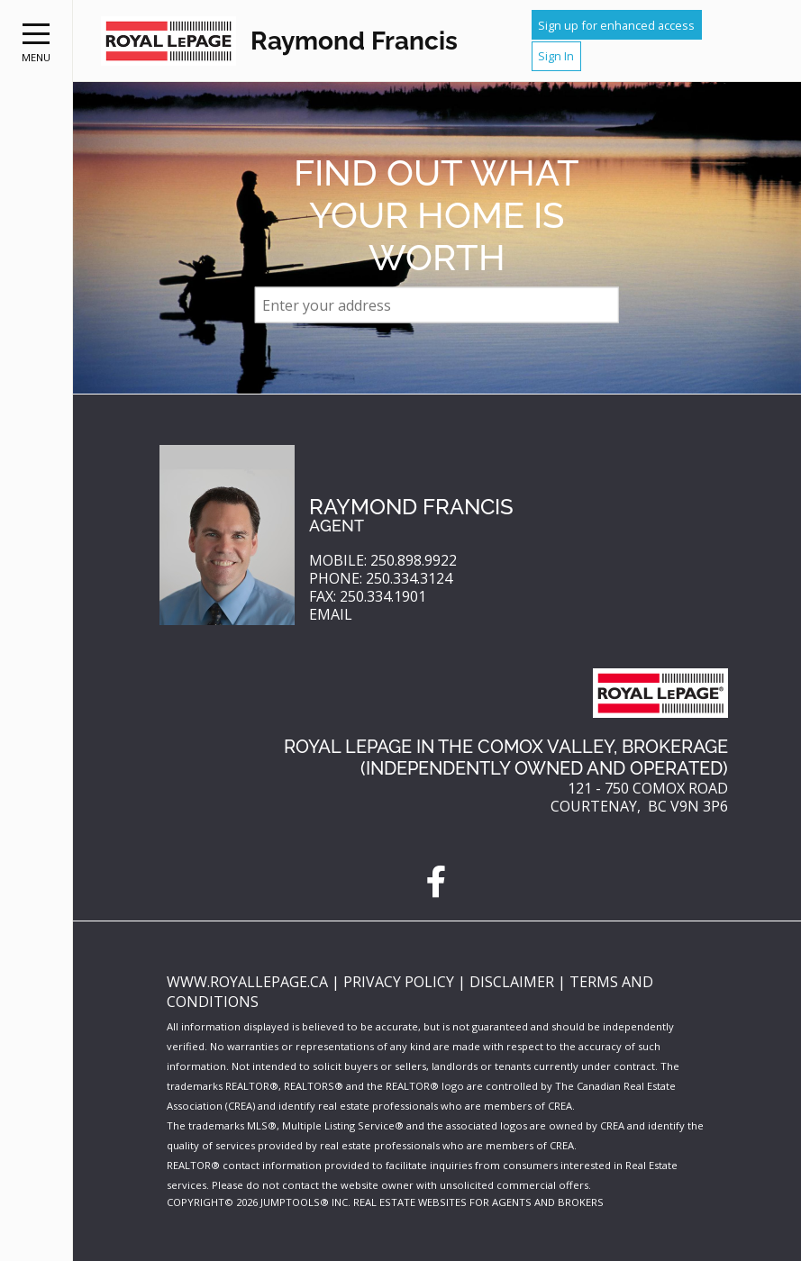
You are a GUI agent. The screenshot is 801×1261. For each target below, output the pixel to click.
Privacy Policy (400, 982)
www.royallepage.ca (247, 982)
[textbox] (436, 305)
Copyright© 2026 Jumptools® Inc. (258, 1202)
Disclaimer (513, 982)
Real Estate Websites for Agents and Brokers (478, 1202)
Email (330, 614)
